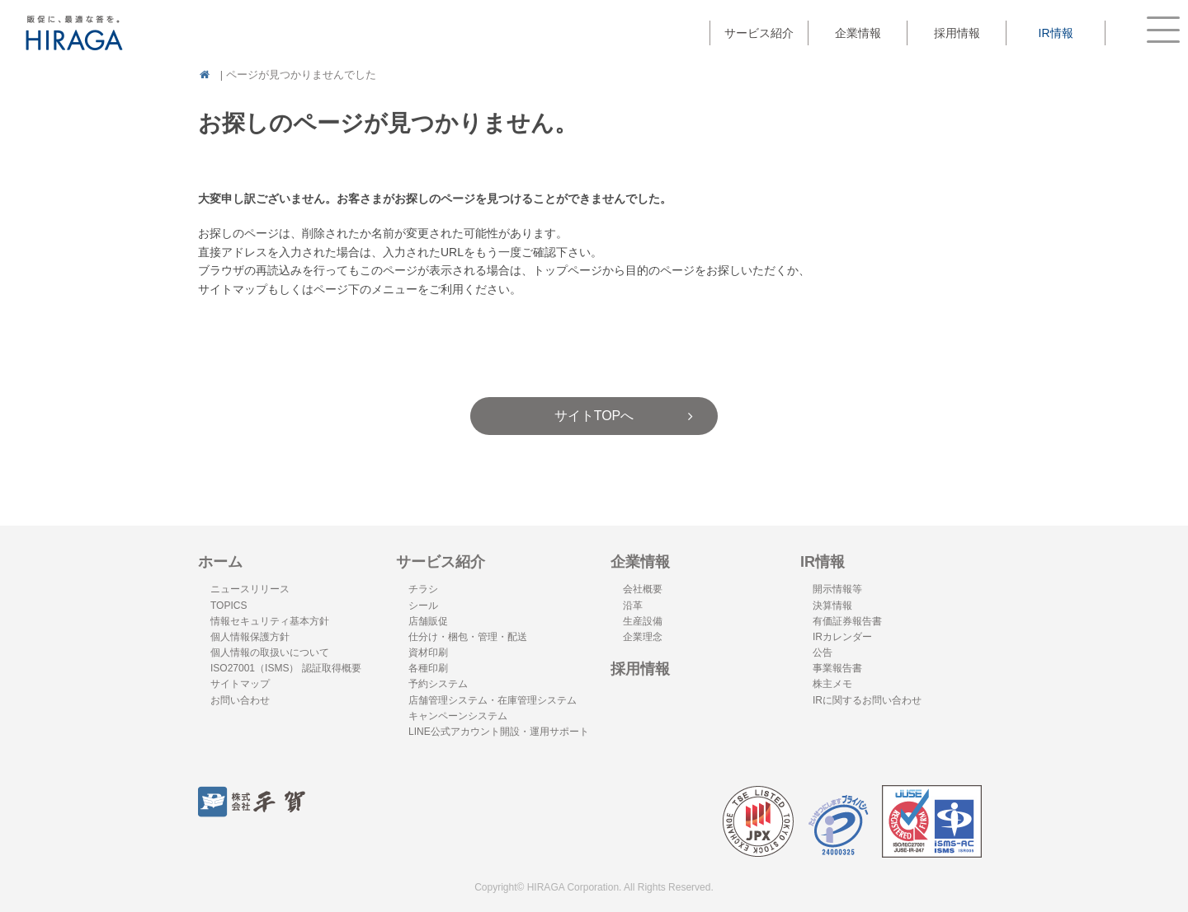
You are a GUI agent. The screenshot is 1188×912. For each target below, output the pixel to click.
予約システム (438, 684)
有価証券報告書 (847, 621)
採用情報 (957, 33)
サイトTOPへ (594, 416)
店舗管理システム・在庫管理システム (492, 700)
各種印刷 (428, 668)
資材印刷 (428, 652)
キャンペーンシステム (457, 716)
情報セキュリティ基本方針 (269, 621)
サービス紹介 (440, 562)
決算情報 (832, 605)
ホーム (220, 562)
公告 (822, 652)
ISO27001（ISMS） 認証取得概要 (285, 668)
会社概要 (642, 589)
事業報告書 (837, 668)
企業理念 (642, 637)
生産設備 (642, 621)
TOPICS (228, 605)
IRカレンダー (842, 637)
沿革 (633, 605)
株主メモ (832, 684)
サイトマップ (240, 684)
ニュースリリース (250, 589)
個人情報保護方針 (250, 637)
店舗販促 (428, 621)
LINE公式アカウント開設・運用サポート (498, 731)
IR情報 (822, 562)
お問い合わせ (240, 700)
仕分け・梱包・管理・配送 (467, 637)
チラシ (423, 589)
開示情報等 (837, 589)
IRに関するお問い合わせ (867, 700)
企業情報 (640, 562)
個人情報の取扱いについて (269, 652)
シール (423, 605)
